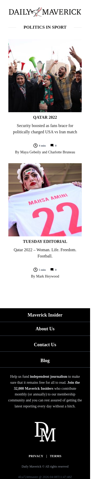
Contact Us (45, 344)
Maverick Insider (45, 315)
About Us (45, 328)
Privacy (36, 456)
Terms (55, 456)
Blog (45, 360)
